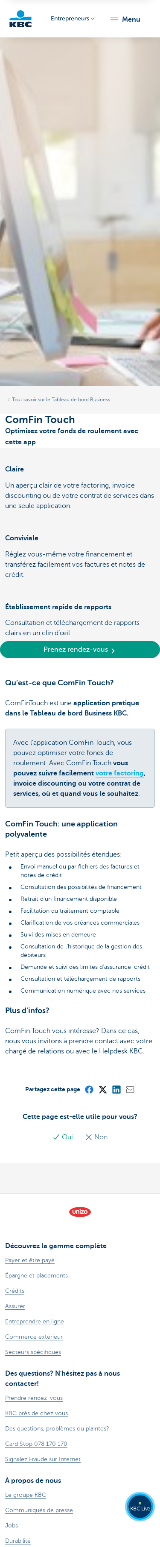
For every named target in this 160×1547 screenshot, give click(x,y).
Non (96, 1137)
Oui (63, 1137)
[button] (125, 19)
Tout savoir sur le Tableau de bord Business (61, 400)
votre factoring (120, 773)
